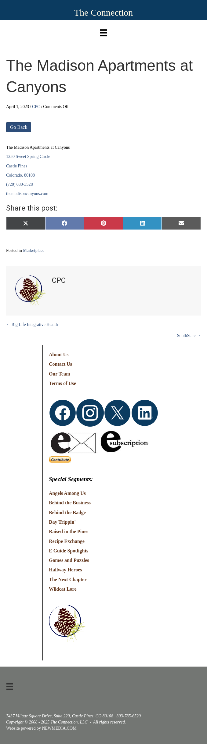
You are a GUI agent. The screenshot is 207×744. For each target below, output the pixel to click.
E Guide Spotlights (68, 550)
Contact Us (60, 364)
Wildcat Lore (63, 589)
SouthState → (189, 335)
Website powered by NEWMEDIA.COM (41, 728)
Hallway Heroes (65, 569)
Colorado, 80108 (20, 175)
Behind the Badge (67, 512)
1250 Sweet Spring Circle (28, 156)
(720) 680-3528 (19, 184)
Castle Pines (16, 166)
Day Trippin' (62, 522)
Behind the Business (70, 502)
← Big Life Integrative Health (32, 324)
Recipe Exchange (67, 541)
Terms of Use (62, 383)
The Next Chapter (68, 579)
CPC (36, 106)
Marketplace (33, 250)
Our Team (59, 373)
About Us (58, 354)
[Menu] (103, 31)
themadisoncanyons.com (27, 193)
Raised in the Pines (68, 531)
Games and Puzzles (69, 560)
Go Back (18, 127)
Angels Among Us (67, 493)
